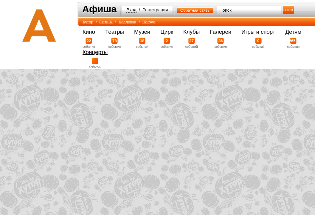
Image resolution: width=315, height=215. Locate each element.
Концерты (95, 52)
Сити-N (106, 22)
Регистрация (155, 9)
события (88, 43)
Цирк (166, 32)
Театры (114, 32)
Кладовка (127, 22)
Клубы (191, 32)
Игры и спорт (258, 32)
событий (142, 43)
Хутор (88, 22)
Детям (293, 32)
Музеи (142, 32)
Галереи (220, 32)
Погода (149, 22)
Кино (89, 32)
